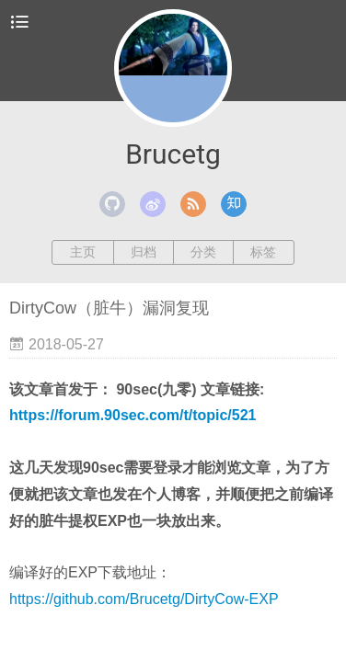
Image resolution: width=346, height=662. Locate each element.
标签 (263, 252)
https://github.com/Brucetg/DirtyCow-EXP (144, 599)
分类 (203, 252)
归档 (143, 252)
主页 (83, 252)
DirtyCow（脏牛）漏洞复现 (109, 308)
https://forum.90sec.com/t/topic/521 (133, 415)
